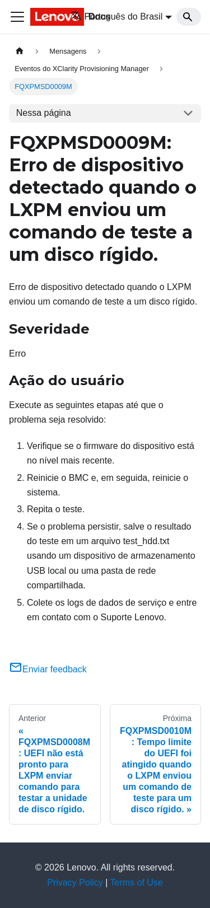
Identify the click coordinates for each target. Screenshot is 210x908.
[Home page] (19, 51)
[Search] (188, 17)
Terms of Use (136, 882)
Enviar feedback (48, 669)
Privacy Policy (75, 882)
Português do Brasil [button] (117, 16)
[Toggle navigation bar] (17, 16)
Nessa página (43, 113)
